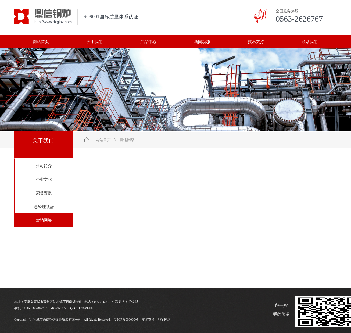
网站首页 (103, 140)
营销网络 (127, 140)
